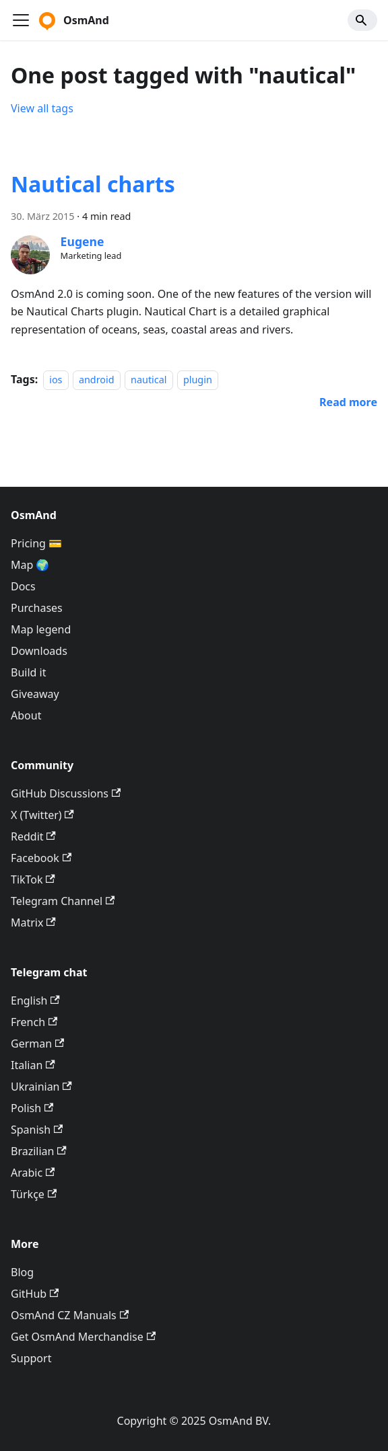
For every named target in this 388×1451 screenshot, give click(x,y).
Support (31, 1358)
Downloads (39, 650)
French (34, 1022)
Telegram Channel (63, 901)
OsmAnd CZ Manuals (70, 1315)
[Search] (362, 20)
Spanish (37, 1129)
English (35, 1000)
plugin (197, 379)
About (26, 715)
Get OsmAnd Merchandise (83, 1336)
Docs (23, 586)
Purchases (37, 607)
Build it (28, 672)
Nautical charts (93, 183)
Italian (33, 1065)
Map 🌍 (30, 564)
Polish (32, 1108)
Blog (22, 1272)
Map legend (41, 629)
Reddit (33, 836)
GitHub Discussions (66, 793)
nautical (148, 379)
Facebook (41, 858)
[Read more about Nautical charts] (348, 402)
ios (55, 379)
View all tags (42, 108)
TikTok (33, 879)
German (37, 1043)
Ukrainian (41, 1086)
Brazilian (39, 1151)
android (97, 379)
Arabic (33, 1172)
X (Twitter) (42, 815)
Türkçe (34, 1194)
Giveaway (35, 694)
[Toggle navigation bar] (21, 20)
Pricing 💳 (36, 543)
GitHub (35, 1293)
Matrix (33, 922)
